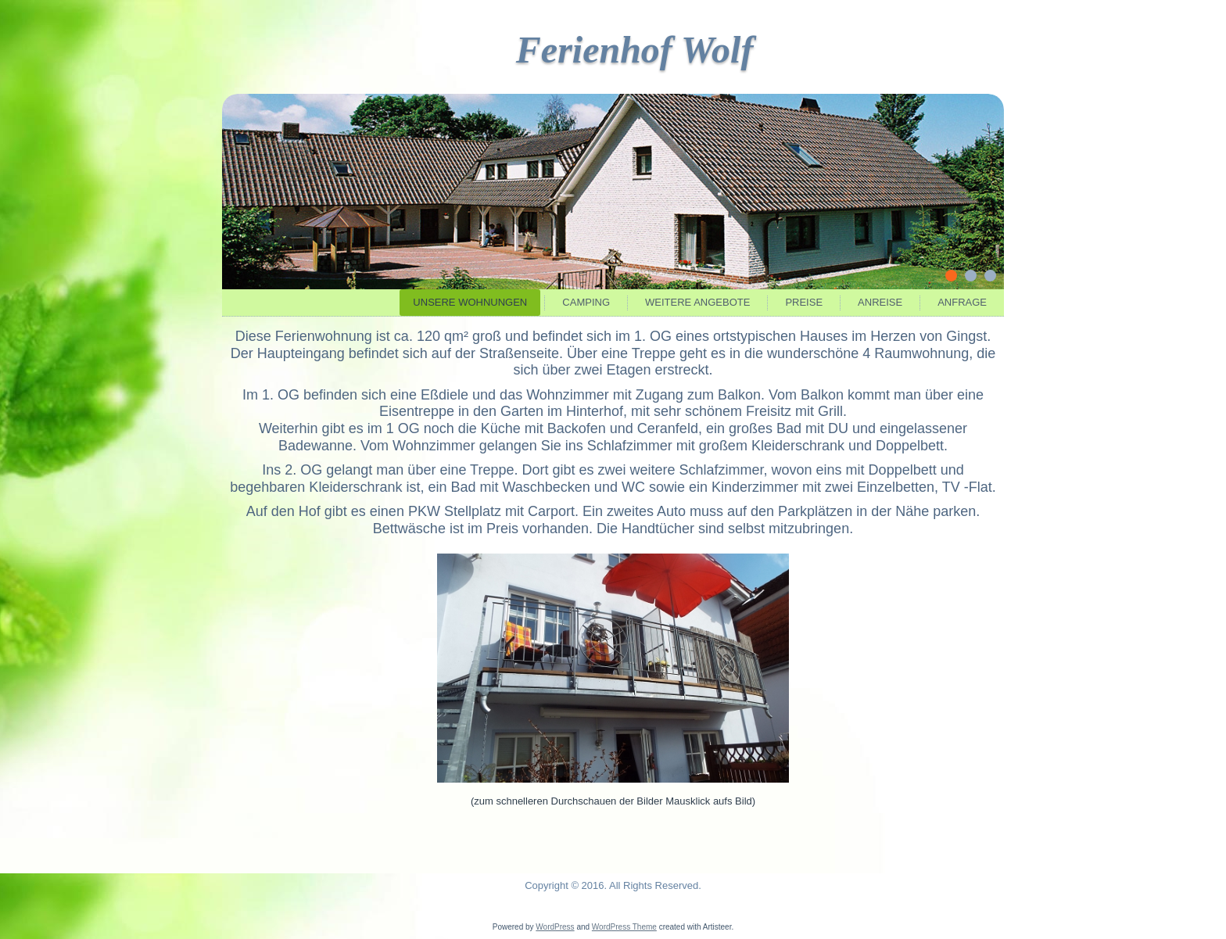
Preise (804, 302)
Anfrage (962, 302)
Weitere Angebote (697, 302)
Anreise (880, 302)
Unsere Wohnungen (470, 302)
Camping (586, 302)
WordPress (555, 927)
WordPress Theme (624, 927)
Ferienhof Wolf (635, 49)
